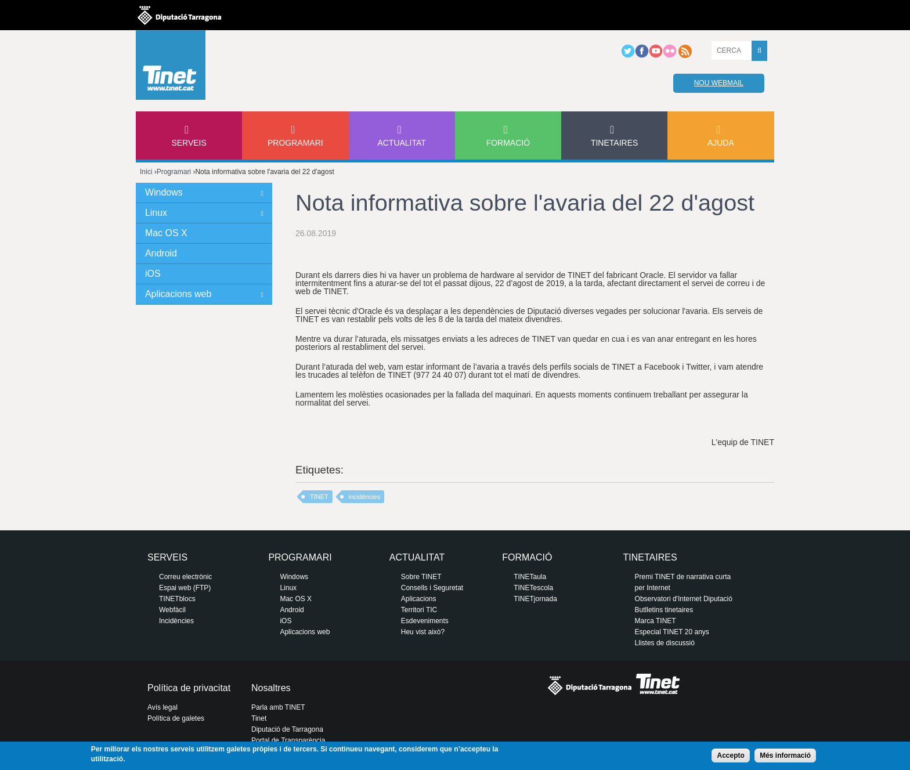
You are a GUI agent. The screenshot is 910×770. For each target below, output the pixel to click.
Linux (156, 213)
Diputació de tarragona (179, 15)
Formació (508, 142)
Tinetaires (614, 142)
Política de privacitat (188, 688)
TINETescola (533, 588)
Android (161, 253)
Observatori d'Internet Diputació (683, 599)
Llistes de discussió (665, 643)
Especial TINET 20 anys (672, 632)
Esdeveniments (425, 621)
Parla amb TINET (278, 707)
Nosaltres (271, 688)
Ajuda (720, 142)
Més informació (785, 755)
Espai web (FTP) (185, 588)
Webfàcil (172, 610)
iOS (153, 274)
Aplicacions (418, 599)
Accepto (730, 755)
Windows (164, 192)
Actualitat (401, 142)
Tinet (258, 718)
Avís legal (162, 707)
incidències (364, 496)
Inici (146, 172)
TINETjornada (535, 599)
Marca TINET (655, 621)
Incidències (176, 621)
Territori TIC (419, 610)
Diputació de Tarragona (287, 729)
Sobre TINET (421, 577)
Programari (295, 142)
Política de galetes (175, 718)
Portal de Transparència (288, 740)
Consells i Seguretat (432, 588)
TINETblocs (177, 599)
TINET (319, 496)
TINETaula (530, 577)
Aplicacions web (178, 294)
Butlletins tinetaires (664, 610)
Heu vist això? (423, 632)
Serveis (188, 142)
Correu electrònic (185, 577)
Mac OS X (166, 233)
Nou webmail (718, 83)
